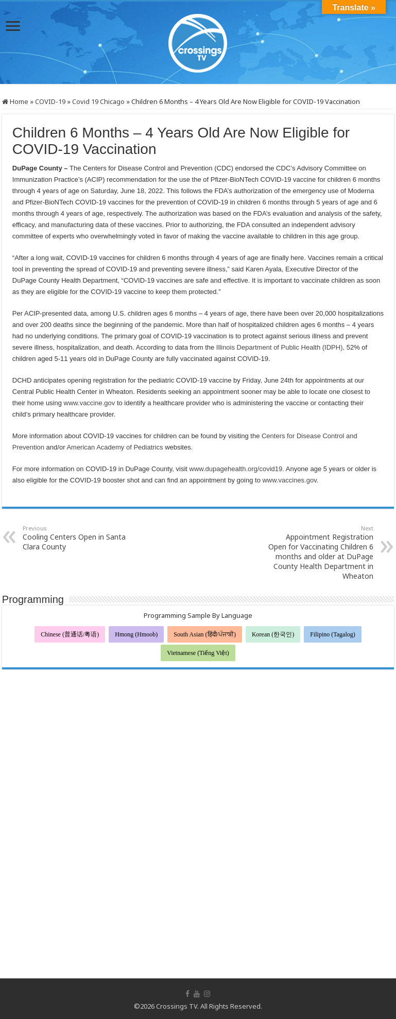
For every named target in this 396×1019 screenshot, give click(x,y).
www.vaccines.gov (289, 480)
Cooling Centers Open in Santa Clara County (75, 537)
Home (15, 101)
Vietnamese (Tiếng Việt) (198, 653)
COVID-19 (50, 101)
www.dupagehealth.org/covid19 (236, 469)
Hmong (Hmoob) (136, 634)
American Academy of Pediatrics (115, 447)
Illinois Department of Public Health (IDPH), (280, 347)
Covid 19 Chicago (98, 101)
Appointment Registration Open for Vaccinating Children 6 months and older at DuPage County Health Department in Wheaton (320, 552)
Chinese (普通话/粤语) (70, 634)
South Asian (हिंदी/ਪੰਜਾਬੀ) (205, 634)
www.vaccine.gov (89, 403)
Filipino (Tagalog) (332, 634)
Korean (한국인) (273, 634)
